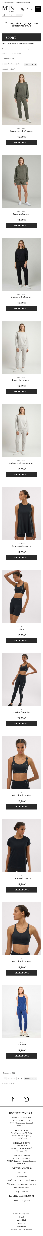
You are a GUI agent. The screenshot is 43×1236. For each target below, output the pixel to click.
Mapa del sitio (21, 1191)
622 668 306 (21, 1151)
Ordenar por (6, 49)
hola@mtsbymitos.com (23, 2)
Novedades (21, 1173)
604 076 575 (21, 1164)
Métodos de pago (21, 1188)
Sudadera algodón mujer (21, 462)
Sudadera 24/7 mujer (21, 295)
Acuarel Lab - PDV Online (21, 1230)
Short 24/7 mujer (21, 212)
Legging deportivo (21, 711)
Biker (21, 628)
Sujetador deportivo (21, 794)
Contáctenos (21, 1176)
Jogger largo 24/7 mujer (21, 129)
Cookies (21, 1223)
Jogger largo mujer (21, 378)
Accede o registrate (21, 1200)
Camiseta (21, 1043)
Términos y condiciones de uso (21, 1184)
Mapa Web (21, 1227)
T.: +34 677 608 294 (8, 2)
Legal (21, 1217)
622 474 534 (21, 1126)
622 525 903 (22, 1138)
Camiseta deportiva (21, 545)
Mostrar (4, 53)
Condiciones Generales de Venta (21, 1180)
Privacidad (21, 1220)
